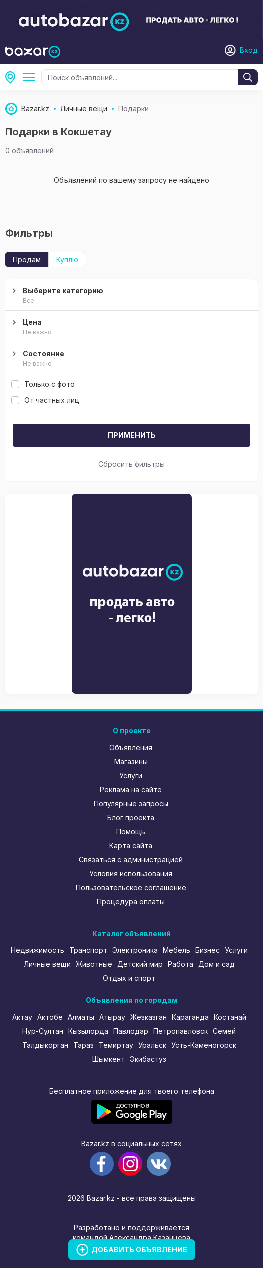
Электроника (135, 950)
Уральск (152, 1045)
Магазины (131, 762)
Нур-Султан (42, 1031)
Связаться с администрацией (131, 860)
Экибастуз (148, 1059)
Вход (249, 50)
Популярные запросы (131, 804)
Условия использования (130, 874)
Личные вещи (47, 964)
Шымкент (108, 1059)
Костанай (230, 1017)
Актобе (50, 1017)
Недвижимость (37, 950)
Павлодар (130, 1031)
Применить (132, 435)
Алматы (81, 1017)
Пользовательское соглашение (131, 888)
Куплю (67, 260)
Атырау (112, 1017)
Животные (94, 964)
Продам (27, 260)
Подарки (31, 78)
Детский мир (140, 964)
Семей (224, 1031)
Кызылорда (88, 1031)
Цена (130, 327)
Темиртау (116, 1045)
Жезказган (148, 1017)
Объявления (130, 748)
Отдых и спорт (129, 978)
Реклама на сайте (131, 790)
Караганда (190, 1017)
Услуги (130, 776)
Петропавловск (180, 1031)
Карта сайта (130, 846)
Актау (22, 1017)
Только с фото (43, 384)
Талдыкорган (45, 1045)
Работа (180, 964)
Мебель (176, 950)
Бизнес (207, 950)
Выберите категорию (130, 296)
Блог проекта (130, 818)
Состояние (130, 359)
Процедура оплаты (131, 902)
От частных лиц (45, 400)
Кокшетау (13, 78)
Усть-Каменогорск (203, 1045)
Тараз (83, 1045)
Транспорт (88, 950)
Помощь (130, 832)
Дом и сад (216, 964)
